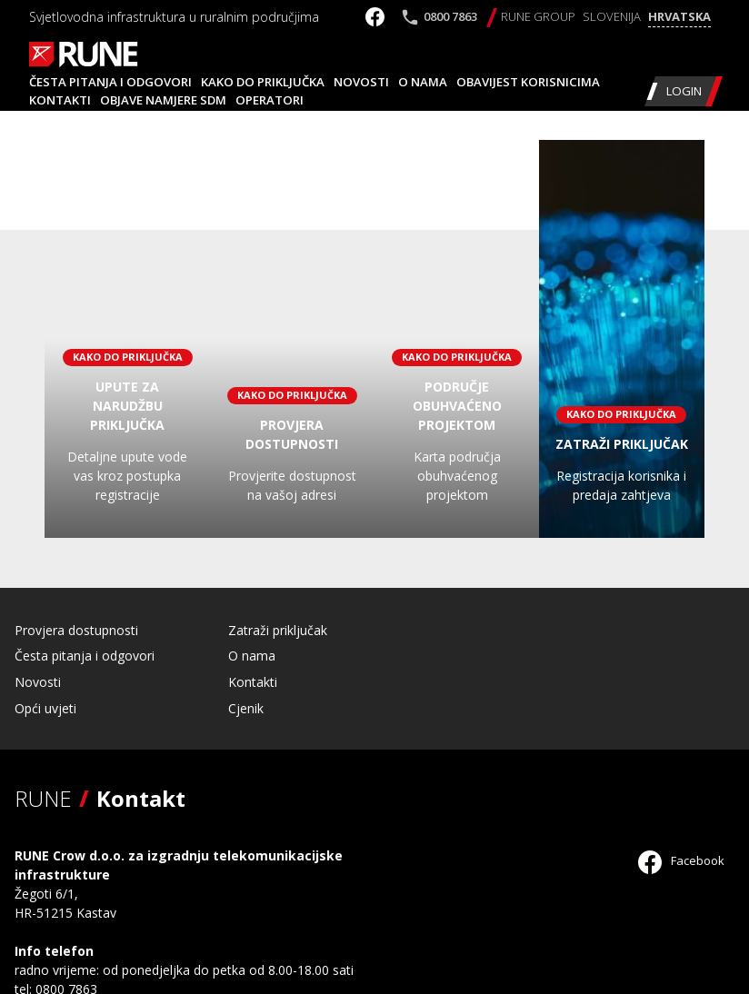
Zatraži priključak (277, 630)
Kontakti (60, 100)
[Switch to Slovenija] (612, 17)
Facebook (681, 860)
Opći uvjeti (45, 708)
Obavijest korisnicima (528, 82)
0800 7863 (450, 16)
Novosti (361, 82)
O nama (422, 82)
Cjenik (246, 708)
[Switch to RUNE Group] (538, 17)
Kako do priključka (263, 82)
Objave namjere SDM (163, 100)
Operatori (269, 100)
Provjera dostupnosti (76, 630)
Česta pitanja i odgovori (110, 82)
